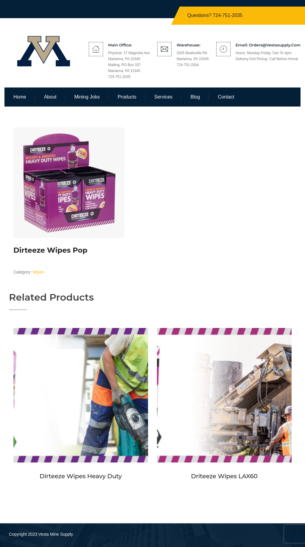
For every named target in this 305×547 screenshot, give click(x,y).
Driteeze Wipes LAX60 (224, 476)
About (50, 96)
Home (19, 96)
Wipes (38, 272)
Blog (195, 96)
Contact (226, 96)
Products (127, 96)
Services (163, 96)
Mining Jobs (87, 96)
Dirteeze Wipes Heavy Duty (81, 476)
